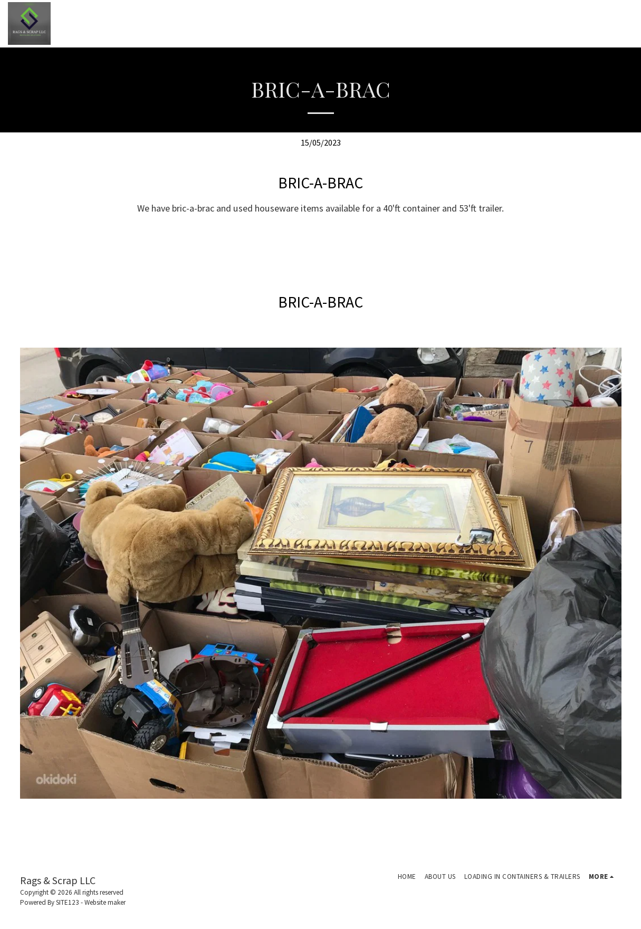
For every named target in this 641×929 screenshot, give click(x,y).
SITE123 (67, 902)
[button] (568, 23)
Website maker (105, 902)
